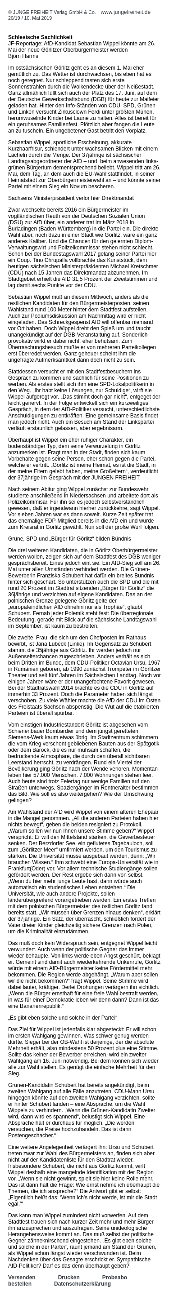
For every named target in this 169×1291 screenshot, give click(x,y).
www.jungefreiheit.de (125, 12)
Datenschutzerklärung (82, 1284)
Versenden (22, 1277)
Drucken (69, 1277)
